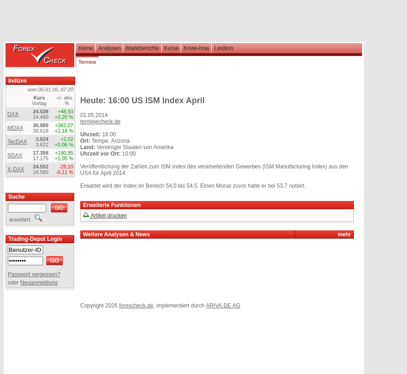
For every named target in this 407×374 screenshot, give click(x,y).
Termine (87, 62)
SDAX (14, 155)
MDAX (15, 128)
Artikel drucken (105, 215)
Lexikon (223, 48)
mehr (344, 234)
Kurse (171, 48)
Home (85, 48)
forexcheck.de (136, 305)
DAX (13, 114)
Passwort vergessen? (34, 274)
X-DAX (15, 169)
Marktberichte (142, 48)
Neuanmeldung (38, 282)
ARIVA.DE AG (223, 305)
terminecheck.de (100, 121)
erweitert (25, 220)
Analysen (109, 48)
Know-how (196, 48)
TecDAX (17, 142)
